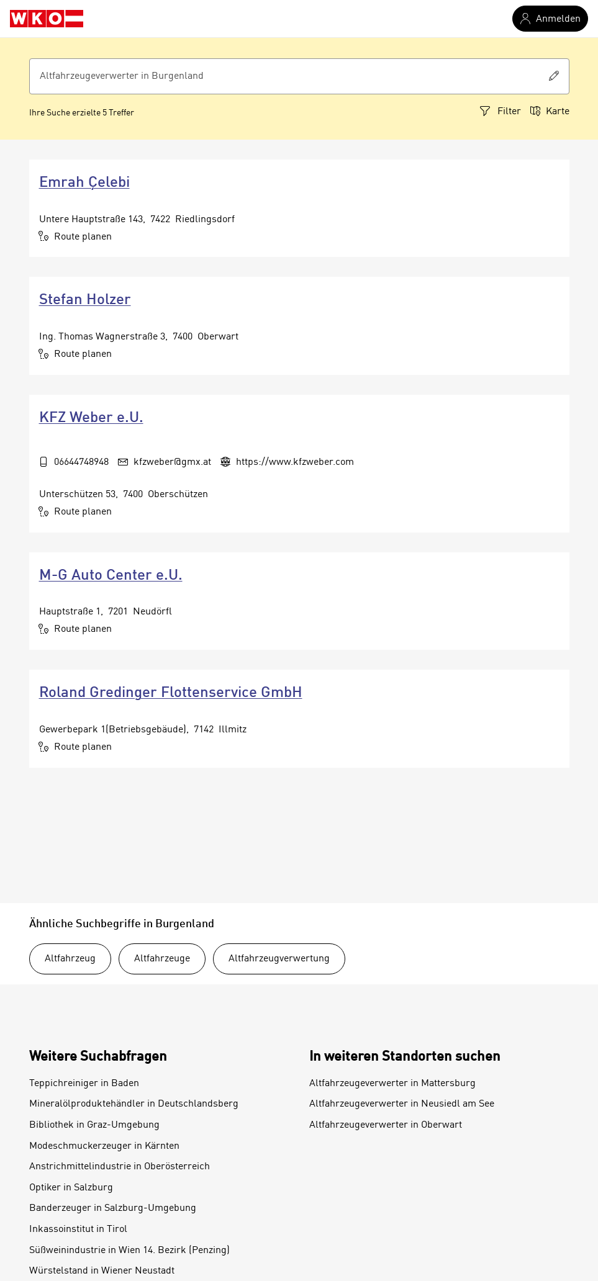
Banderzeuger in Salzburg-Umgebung (112, 1208)
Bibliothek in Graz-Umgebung (94, 1125)
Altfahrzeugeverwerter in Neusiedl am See (401, 1104)
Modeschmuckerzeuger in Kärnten (104, 1146)
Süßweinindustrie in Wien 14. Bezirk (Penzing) (129, 1251)
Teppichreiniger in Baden (84, 1084)
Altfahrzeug (70, 959)
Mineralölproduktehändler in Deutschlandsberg (133, 1104)
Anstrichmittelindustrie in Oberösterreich (119, 1167)
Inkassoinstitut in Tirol (78, 1229)
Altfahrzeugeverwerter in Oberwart (385, 1125)
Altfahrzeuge (162, 959)
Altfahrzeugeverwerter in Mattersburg (392, 1084)
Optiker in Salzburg (71, 1188)
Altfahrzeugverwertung (279, 959)
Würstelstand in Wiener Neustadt (101, 1271)
